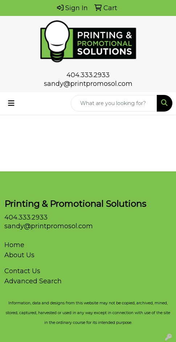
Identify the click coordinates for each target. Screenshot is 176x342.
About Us (19, 255)
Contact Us (22, 271)
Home (14, 245)
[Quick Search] (114, 103)
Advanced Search (33, 281)
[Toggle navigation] (11, 103)
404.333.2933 (88, 75)
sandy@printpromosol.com (88, 84)
